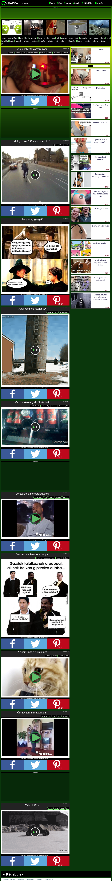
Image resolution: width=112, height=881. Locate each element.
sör (57, 41)
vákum (61, 656)
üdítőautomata (35, 406)
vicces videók (73, 38)
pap (53, 558)
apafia (42, 41)
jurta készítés (64, 312)
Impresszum (21, 879)
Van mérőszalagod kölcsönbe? (32, 402)
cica (53, 38)
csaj (90, 38)
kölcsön (54, 406)
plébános (47, 558)
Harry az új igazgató (32, 219)
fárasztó (42, 53)
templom (39, 558)
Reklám (18, 53)
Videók (11, 53)
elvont (96, 38)
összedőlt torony (52, 312)
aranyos (64, 38)
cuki (58, 38)
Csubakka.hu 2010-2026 (9, 879)
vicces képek (12, 38)
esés (60, 145)
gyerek (18, 41)
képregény (72, 41)
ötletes (102, 38)
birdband (65, 53)
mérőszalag (45, 406)
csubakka (83, 38)
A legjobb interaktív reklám (32, 49)
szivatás (50, 41)
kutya (40, 38)
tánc (54, 716)
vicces (4, 38)
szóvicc (87, 41)
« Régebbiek (13, 874)
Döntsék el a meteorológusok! (32, 493)
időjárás (65, 497)
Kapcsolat (39, 879)
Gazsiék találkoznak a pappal (32, 554)
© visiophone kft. (49, 879)
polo (24, 53)
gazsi (58, 558)
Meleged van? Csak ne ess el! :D (32, 141)
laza (108, 38)
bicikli (66, 145)
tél (46, 497)
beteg (21, 38)
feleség (26, 41)
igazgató (65, 223)
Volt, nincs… (32, 804)
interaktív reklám (33, 53)
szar (59, 716)
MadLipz (35, 41)
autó (11, 41)
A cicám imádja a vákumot (32, 652)
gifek (55, 145)
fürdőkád (65, 558)
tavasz (51, 497)
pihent (63, 41)
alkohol (95, 41)
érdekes (47, 38)
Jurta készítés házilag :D (32, 308)
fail (26, 38)
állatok (103, 41)
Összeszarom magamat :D (32, 712)
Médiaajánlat (30, 879)
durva (80, 41)
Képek (61, 406)
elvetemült (33, 38)
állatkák (5, 41)
